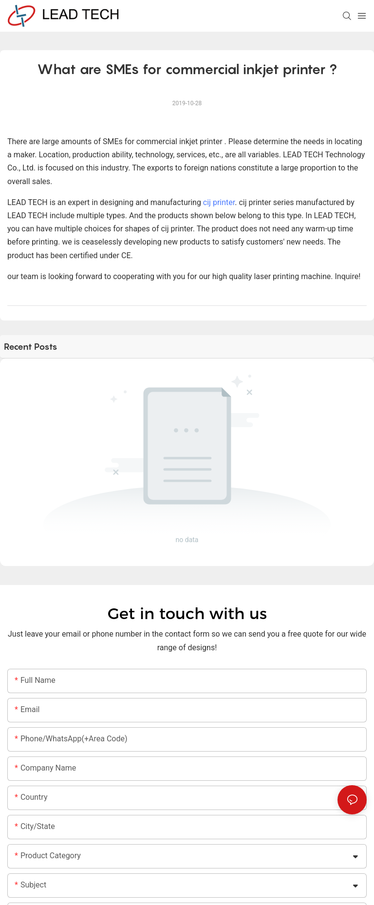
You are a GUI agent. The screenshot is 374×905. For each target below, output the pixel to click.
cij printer (219, 202)
